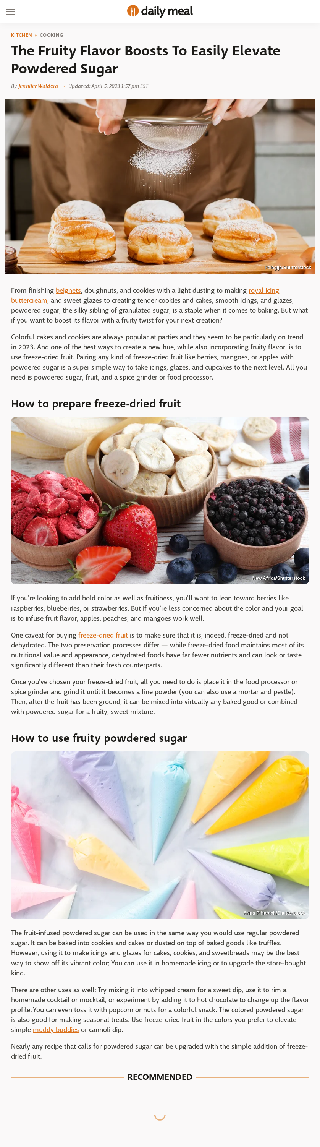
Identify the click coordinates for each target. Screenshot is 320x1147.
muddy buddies (56, 1029)
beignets (68, 290)
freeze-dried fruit (103, 635)
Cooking (51, 35)
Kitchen (21, 35)
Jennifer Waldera (38, 86)
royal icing (264, 290)
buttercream (29, 300)
